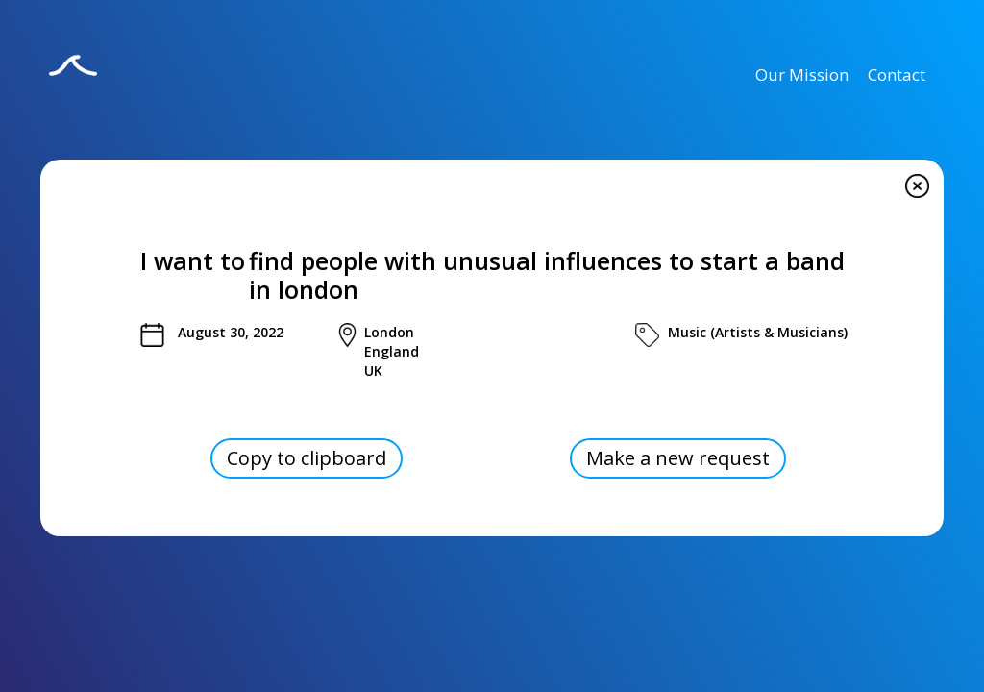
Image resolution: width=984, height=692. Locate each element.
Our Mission (802, 74)
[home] (73, 78)
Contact (896, 74)
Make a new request (678, 458)
